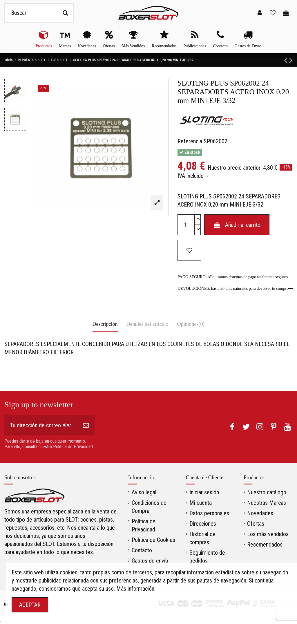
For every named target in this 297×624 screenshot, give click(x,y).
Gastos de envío (150, 560)
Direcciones (202, 523)
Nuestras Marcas (266, 502)
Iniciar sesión (204, 492)
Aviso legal (144, 492)
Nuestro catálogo (266, 492)
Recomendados (264, 544)
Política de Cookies (153, 539)
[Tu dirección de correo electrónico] (40, 425)
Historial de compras (202, 538)
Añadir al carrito (236, 224)
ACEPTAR (30, 604)
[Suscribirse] (86, 425)
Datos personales (209, 513)
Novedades (260, 513)
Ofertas (255, 523)
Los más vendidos (268, 534)
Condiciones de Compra (149, 506)
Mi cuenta (200, 502)
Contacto (142, 550)
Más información (135, 588)
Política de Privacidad (143, 525)
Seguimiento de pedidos (207, 556)
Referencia (190, 141)
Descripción (105, 324)
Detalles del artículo (147, 324)
